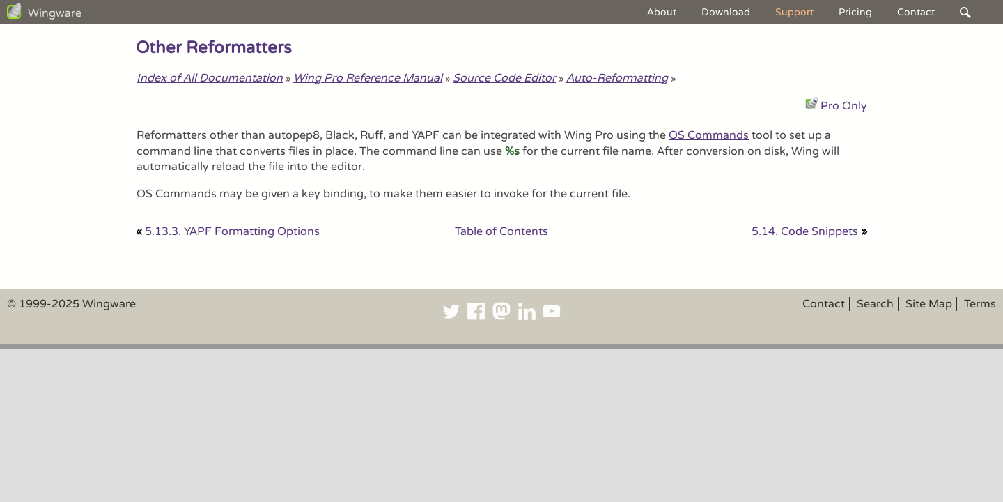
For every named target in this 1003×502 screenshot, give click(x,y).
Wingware (54, 13)
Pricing (855, 12)
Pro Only (844, 106)
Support (794, 12)
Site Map (928, 304)
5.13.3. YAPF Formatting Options (232, 231)
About (661, 12)
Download (725, 12)
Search (875, 304)
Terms (980, 304)
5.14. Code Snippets (805, 231)
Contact (916, 12)
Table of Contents (501, 231)
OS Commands (709, 135)
